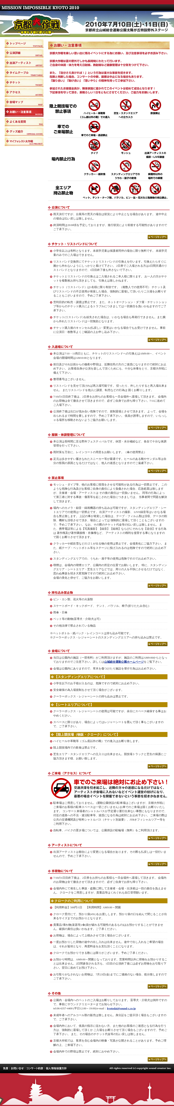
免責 (5, 1068)
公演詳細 (24, 53)
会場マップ (24, 102)
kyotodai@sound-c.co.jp (121, 1008)
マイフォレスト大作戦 (24, 141)
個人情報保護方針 (55, 1068)
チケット (24, 83)
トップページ (24, 43)
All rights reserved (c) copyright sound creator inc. (141, 1068)
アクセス (24, 92)
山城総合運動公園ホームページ (124, 661)
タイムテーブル (24, 73)
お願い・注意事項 (24, 112)
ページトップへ (157, 237)
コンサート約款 (34, 1068)
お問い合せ (17, 1068)
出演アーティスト (24, 63)
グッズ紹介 (24, 132)
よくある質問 (24, 122)
